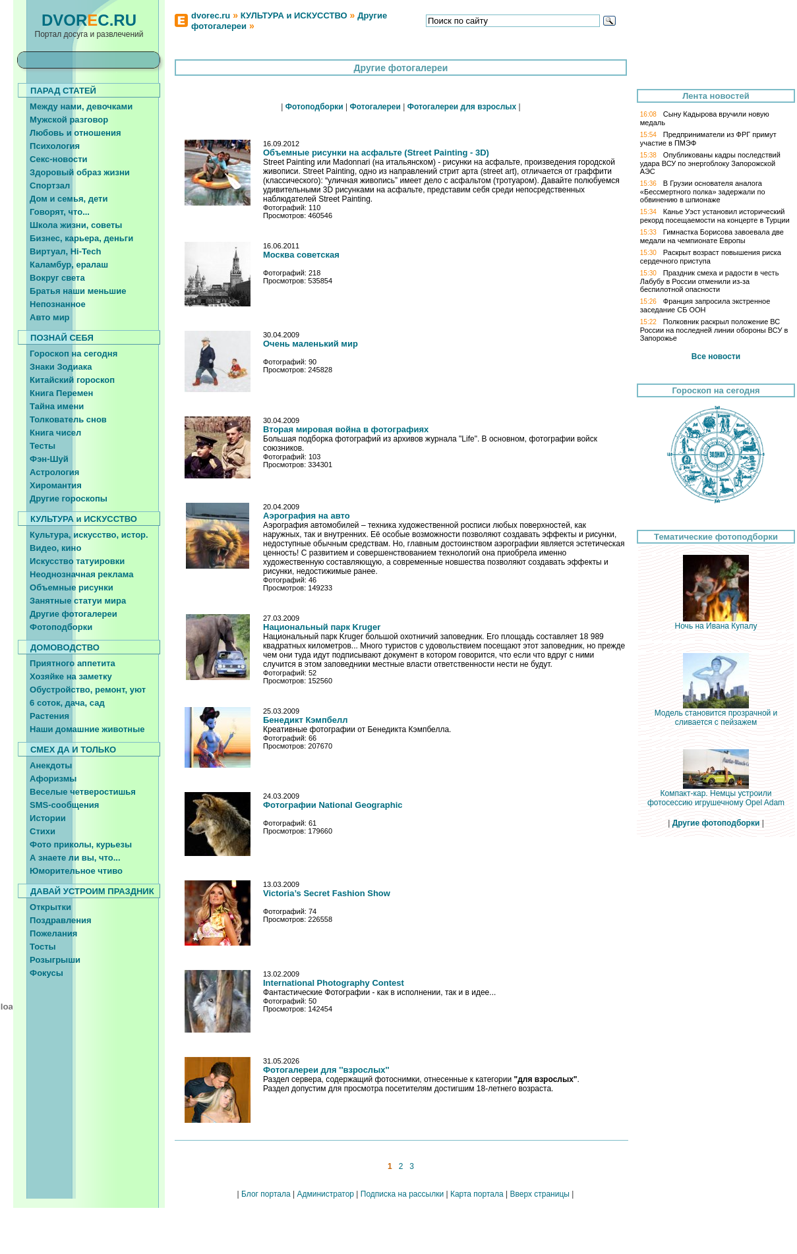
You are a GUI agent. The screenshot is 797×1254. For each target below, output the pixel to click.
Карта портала (477, 1194)
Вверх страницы (539, 1194)
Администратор (325, 1194)
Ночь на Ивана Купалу (716, 622)
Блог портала (266, 1194)
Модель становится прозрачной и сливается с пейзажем (716, 714)
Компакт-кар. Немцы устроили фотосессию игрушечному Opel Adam (715, 794)
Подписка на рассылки (402, 1194)
